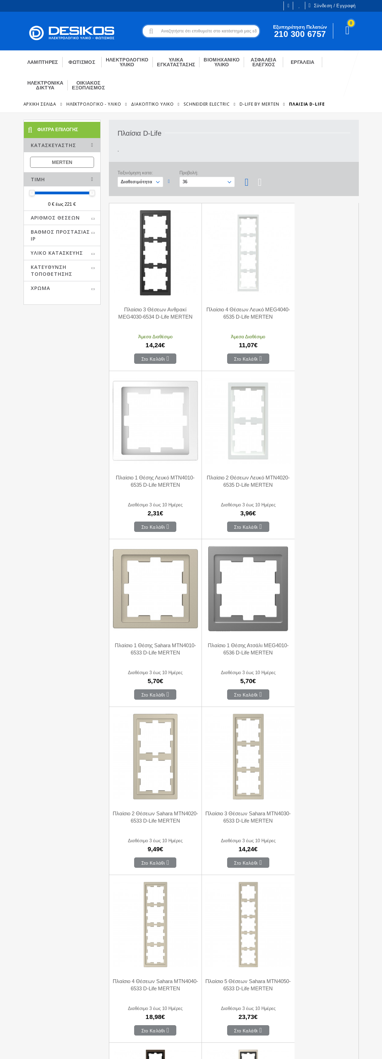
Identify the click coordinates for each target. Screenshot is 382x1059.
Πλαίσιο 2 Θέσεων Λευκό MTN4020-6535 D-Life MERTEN (150, 461)
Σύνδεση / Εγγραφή (331, 5)
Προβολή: (188, 173)
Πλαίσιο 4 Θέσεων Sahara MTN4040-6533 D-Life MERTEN (317, 620)
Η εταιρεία (16, 966)
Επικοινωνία (197, 956)
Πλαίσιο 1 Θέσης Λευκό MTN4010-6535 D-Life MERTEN (317, 303)
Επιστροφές (196, 987)
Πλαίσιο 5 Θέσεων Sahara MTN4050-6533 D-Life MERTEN (150, 778)
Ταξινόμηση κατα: (135, 173)
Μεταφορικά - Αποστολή (210, 977)
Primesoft (338, 1047)
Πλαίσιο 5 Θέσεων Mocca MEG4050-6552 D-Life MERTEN (233, 778)
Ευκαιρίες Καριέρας (26, 976)
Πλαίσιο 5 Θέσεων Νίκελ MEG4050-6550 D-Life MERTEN (317, 778)
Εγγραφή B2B (20, 987)
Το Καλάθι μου (109, 967)
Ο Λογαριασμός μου (116, 956)
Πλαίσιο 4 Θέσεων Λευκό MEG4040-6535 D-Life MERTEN (233, 303)
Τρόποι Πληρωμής (204, 967)
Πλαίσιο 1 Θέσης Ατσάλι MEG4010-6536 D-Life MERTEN (317, 461)
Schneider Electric (207, 104)
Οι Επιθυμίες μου (299, 6)
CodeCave (370, 1047)
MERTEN (62, 162)
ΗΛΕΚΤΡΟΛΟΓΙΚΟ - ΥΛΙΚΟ (93, 104)
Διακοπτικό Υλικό (152, 104)
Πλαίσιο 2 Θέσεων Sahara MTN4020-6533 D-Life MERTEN (150, 620)
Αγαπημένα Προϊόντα (117, 987)
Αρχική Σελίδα (40, 104)
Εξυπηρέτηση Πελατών (30, 997)
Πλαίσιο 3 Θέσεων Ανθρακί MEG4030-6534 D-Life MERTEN (150, 303)
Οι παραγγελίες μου (115, 977)
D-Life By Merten (259, 104)
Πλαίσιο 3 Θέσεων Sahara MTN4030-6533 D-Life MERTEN (233, 620)
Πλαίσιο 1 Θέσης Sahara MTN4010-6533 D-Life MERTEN (233, 461)
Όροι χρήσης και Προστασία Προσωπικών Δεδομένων (139, 1047)
